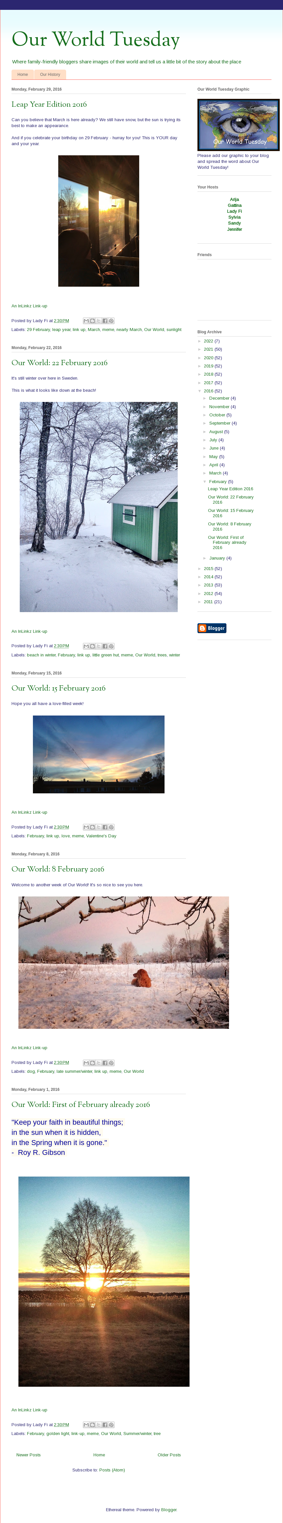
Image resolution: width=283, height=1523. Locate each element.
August (216, 431)
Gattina (235, 205)
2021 (209, 349)
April (214, 464)
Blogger (168, 1509)
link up (79, 329)
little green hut (105, 654)
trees (162, 654)
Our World (154, 329)
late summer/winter (74, 1071)
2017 (209, 382)
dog (31, 1071)
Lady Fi (234, 211)
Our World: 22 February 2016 (60, 363)
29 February (38, 329)
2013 (209, 585)
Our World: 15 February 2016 (59, 688)
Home (22, 74)
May (214, 456)
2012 (209, 593)
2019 (209, 366)
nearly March (129, 329)
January (217, 558)
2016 (209, 390)
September (220, 423)
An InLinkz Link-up (29, 305)
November (220, 406)
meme (108, 329)
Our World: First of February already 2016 (81, 1105)
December (220, 398)
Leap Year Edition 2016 (49, 104)
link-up (78, 1433)
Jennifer (234, 229)
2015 (209, 568)
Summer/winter (137, 1433)
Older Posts (169, 1454)
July (214, 439)
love (66, 835)
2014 (209, 576)
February (66, 654)
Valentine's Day (101, 835)
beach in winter (41, 654)
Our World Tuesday (96, 40)
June (214, 448)
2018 (209, 374)
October (217, 414)
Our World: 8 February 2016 (58, 869)
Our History (50, 74)
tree (157, 1433)
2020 (209, 357)
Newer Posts (28, 1454)
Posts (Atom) (112, 1470)
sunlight (174, 329)
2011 (209, 601)
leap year (61, 329)
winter (174, 654)
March (94, 329)
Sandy (234, 223)
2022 (209, 341)
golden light (57, 1433)
